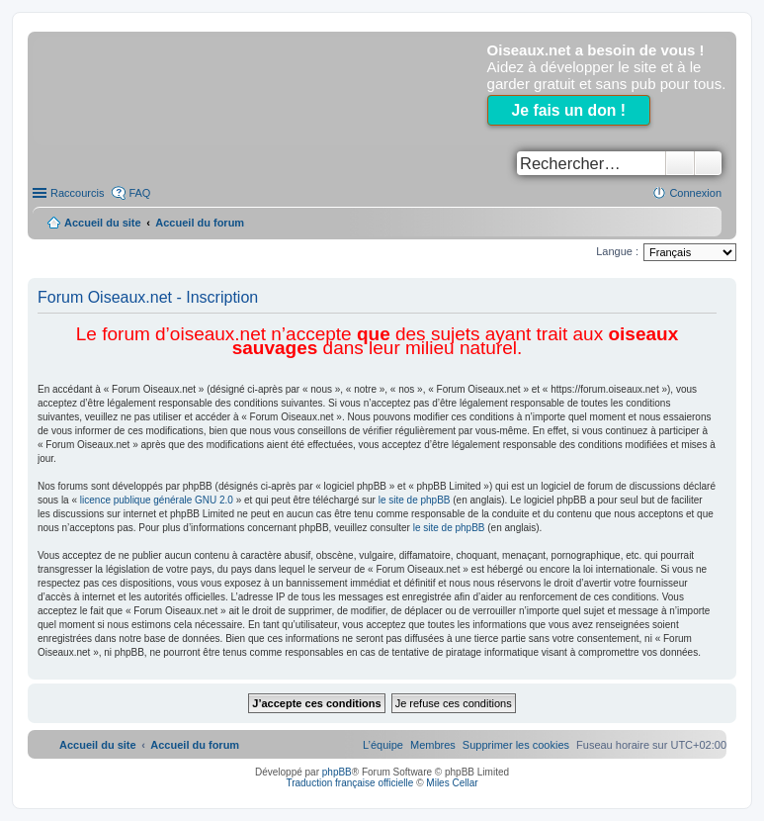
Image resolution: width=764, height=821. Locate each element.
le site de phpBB (415, 500)
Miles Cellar (451, 782)
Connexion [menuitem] (695, 193)
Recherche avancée (708, 163)
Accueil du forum (199, 222)
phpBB (337, 772)
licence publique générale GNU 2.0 (156, 500)
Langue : (617, 251)
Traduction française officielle (349, 782)
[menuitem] (516, 745)
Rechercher (680, 163)
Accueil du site (102, 222)
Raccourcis (77, 193)
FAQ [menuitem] (139, 193)
